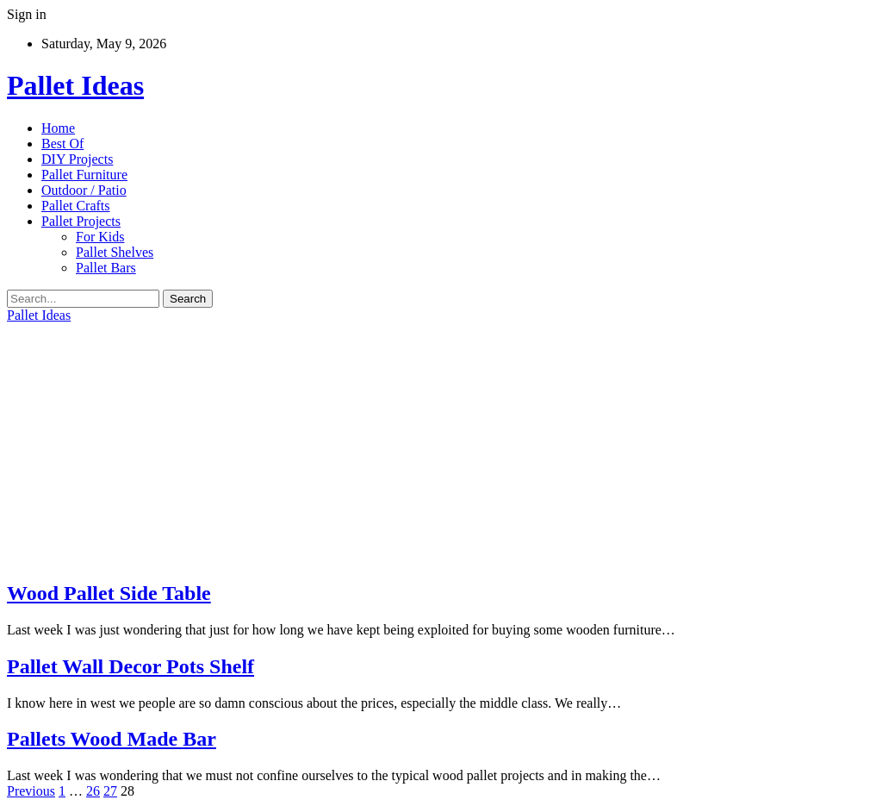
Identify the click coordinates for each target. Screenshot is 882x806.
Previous (31, 791)
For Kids (100, 236)
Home (58, 128)
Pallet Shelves (114, 252)
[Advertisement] (441, 444)
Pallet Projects (81, 221)
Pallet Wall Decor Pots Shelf (130, 666)
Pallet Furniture (84, 174)
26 (93, 791)
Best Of (62, 143)
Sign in (27, 14)
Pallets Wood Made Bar (111, 739)
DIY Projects (77, 159)
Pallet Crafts (75, 205)
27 (110, 791)
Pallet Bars (106, 267)
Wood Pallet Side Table (109, 593)
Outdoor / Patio (84, 190)
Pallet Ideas (75, 85)
